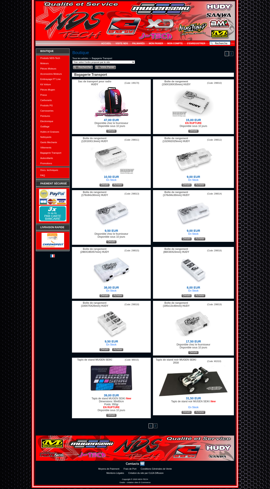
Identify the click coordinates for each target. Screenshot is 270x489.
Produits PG (46, 105)
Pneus (43, 95)
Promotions (46, 163)
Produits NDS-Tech (50, 58)
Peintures (45, 116)
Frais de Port (130, 469)
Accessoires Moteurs (51, 74)
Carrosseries (46, 110)
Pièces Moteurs (48, 68)
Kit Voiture (45, 84)
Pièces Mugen (47, 89)
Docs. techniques (49, 170)
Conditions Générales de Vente (156, 469)
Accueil (106, 43)
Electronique (46, 121)
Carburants (46, 100)
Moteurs (44, 63)
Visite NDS (121, 43)
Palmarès (138, 43)
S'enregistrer (196, 43)
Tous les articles (80, 58)
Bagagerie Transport (50, 153)
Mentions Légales (115, 473)
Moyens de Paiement (108, 469)
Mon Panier (156, 43)
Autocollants (46, 158)
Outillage (44, 126)
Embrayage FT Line (50, 79)
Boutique (47, 51)
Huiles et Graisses (49, 132)
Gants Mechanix (48, 142)
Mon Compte (175, 43)
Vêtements (45, 147)
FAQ (42, 175)
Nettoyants (45, 137)
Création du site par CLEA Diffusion (145, 473)
